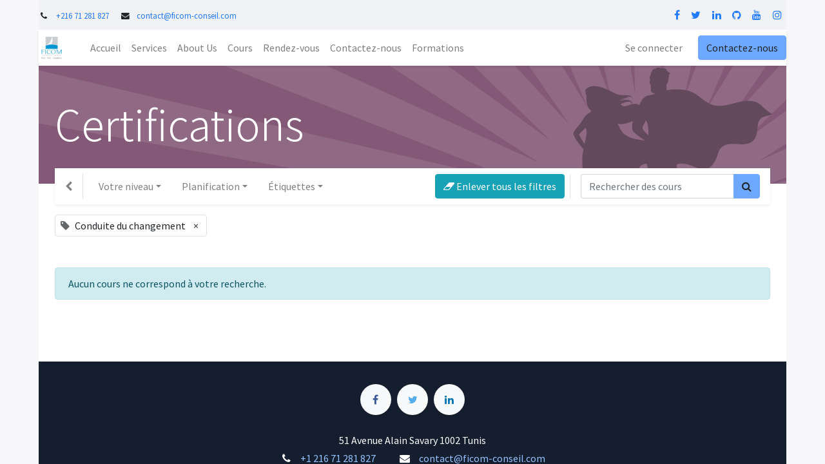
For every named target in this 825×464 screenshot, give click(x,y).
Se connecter (654, 47)
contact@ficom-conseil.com (187, 15)
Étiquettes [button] (291, 186)
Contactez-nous (742, 47)
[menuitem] (105, 48)
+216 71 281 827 (82, 15)
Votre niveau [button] (126, 186)
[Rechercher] (746, 186)
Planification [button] (211, 186)
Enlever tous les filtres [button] (499, 186)
